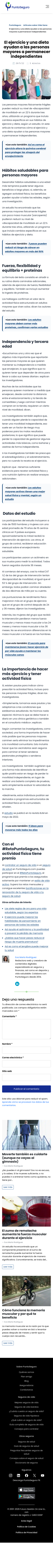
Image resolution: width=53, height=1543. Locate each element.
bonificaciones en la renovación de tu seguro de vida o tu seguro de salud (25, 892)
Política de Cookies (26, 1527)
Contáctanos (26, 1390)
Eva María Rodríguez (25, 957)
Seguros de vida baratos (26, 1407)
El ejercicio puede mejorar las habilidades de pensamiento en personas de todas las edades (23, 921)
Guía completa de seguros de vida (26, 1425)
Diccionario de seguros (26, 1463)
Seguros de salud (26, 1442)
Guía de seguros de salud (26, 1446)
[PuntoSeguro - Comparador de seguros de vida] (17, 5)
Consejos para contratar (26, 1429)
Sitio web (7, 1071)
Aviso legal (26, 1521)
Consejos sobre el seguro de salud (26, 1458)
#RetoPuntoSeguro (30, 873)
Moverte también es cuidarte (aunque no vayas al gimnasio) (24, 1158)
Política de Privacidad (26, 1533)
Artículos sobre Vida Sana (35, 25)
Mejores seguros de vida (26, 1403)
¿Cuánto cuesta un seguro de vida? (26, 1411)
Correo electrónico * (13, 1057)
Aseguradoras (26, 1385)
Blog (26, 1381)
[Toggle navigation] (46, 5)
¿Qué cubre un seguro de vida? (26, 1420)
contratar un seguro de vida (20, 865)
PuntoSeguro (15, 25)
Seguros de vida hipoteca (26, 1416)
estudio (8, 813)
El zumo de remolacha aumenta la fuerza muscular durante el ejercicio (24, 1235)
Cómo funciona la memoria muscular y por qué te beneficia (23, 1314)
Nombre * (7, 1044)
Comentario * (9, 1016)
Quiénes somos (26, 1372)
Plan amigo (26, 1377)
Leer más (7, 1187)
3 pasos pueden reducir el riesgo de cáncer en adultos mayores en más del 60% (26, 247)
